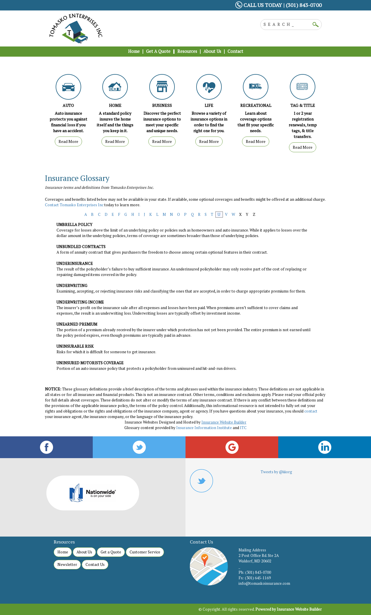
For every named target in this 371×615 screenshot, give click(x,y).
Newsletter (67, 564)
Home (62, 552)
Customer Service (145, 552)
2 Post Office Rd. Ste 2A (259, 555)
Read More (68, 141)
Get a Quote (111, 552)
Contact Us (95, 564)
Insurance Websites (141, 422)
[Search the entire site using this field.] (286, 24)
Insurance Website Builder (223, 422)
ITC (243, 427)
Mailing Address (252, 550)
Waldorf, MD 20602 (255, 561)
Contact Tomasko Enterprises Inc (74, 204)
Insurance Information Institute (204, 427)
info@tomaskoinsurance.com (264, 583)
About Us (84, 552)
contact (310, 411)
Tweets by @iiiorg (276, 471)
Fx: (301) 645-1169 (255, 577)
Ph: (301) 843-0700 (255, 572)
